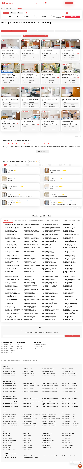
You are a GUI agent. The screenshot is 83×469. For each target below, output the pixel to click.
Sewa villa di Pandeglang (67, 442)
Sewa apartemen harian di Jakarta (10, 383)
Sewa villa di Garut (26, 438)
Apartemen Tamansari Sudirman (49, 242)
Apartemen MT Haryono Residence (12, 265)
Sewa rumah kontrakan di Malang (29, 423)
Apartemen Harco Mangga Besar (49, 302)
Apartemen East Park (47, 266)
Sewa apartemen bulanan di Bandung (30, 398)
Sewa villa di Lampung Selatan (48, 440)
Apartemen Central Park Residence (31, 293)
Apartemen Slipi (27, 286)
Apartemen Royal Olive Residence (50, 285)
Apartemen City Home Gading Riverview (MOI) (14, 224)
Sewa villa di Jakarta (66, 438)
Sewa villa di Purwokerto (67, 443)
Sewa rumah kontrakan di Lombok (69, 421)
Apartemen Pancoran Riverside (49, 241)
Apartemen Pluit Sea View (10, 241)
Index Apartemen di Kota (23, 330)
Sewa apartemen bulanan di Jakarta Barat (70, 399)
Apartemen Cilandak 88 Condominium (70, 310)
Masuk (77, 2)
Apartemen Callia (27, 227)
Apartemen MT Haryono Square (69, 276)
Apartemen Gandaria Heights (10, 264)
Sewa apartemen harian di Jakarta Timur (11, 386)
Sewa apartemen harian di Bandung (29, 383)
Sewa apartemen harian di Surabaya (49, 383)
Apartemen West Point (67, 306)
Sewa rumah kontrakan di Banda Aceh (30, 418)
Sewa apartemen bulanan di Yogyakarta (30, 406)
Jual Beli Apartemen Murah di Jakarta (10, 455)
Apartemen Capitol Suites (29, 278)
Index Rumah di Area (29, 332)
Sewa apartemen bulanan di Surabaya (50, 398)
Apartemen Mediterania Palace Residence (32, 252)
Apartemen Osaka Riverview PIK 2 (69, 313)
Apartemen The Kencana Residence (12, 313)
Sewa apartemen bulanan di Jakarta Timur (11, 401)
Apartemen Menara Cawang (10, 296)
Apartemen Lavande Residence (49, 286)
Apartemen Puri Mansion (68, 289)
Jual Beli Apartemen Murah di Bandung (10, 457)
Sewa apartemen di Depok (47, 369)
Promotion (19, 348)
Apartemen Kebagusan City (29, 240)
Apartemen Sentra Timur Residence (12, 245)
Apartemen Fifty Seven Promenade (50, 303)
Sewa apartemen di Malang (47, 371)
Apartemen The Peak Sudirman (69, 245)
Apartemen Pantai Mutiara (48, 310)
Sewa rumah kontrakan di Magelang (10, 423)
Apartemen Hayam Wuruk (29, 317)
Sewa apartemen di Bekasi (8, 369)
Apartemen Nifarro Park (29, 242)
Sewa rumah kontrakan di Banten (68, 418)
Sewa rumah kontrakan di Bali (68, 416)
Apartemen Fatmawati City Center (50, 314)
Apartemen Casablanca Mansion (69, 256)
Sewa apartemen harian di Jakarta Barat (70, 385)
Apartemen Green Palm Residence (69, 297)
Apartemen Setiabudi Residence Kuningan (51, 230)
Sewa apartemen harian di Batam (69, 388)
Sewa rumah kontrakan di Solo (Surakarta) (30, 426)
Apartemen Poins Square (10, 256)
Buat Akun (69, 2)
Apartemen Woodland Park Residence (31, 238)
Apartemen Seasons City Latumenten (50, 238)
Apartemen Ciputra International (11, 286)
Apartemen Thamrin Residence (69, 258)
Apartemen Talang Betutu (29, 268)
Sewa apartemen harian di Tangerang (69, 383)
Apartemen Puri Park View (48, 255)
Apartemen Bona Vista (28, 276)
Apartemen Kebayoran (9, 303)
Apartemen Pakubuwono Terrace (69, 241)
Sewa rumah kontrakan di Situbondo (10, 426)
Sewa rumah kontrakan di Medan (49, 423)
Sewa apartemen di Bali (6, 344)
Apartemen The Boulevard (29, 256)
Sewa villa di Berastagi (46, 436)
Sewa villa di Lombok (66, 440)
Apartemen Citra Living (67, 307)
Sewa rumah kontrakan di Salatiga (49, 425)
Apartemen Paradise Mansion (68, 268)
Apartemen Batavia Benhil (48, 259)
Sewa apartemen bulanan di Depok (69, 401)
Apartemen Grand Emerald (10, 269)
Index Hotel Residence (47, 332)
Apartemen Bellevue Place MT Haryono (51, 309)
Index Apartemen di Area (35, 330)
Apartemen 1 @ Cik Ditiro (10, 295)
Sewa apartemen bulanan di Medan (10, 403)
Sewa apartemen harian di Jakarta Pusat (30, 386)
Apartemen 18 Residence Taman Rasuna (51, 245)
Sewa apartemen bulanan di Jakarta (10, 398)
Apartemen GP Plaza (9, 262)
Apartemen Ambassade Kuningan (69, 228)
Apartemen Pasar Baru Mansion (69, 259)
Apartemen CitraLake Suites (68, 292)
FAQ (18, 344)
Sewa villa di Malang (26, 442)
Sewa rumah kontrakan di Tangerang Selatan (31, 414)
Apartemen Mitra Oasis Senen (11, 249)
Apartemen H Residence (48, 247)
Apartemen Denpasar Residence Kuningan (51, 227)
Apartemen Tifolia (47, 244)
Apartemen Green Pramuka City (11, 231)
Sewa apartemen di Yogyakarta (8, 350)
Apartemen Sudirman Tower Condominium (32, 265)
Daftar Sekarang (72, 335)
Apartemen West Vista (28, 280)
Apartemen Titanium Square (68, 269)
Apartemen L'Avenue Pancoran (69, 227)
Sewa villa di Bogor (66, 436)
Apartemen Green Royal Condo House (12, 304)
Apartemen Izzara (27, 312)
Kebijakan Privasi (17, 360)
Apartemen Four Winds (67, 285)
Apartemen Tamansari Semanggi (11, 261)
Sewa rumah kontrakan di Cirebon (9, 421)
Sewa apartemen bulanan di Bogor (49, 401)
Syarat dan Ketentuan (27, 360)
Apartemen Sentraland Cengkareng (12, 307)
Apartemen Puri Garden (48, 280)
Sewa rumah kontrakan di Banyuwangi (10, 419)
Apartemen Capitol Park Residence (69, 262)
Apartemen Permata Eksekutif (30, 310)
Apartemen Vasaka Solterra (10, 317)
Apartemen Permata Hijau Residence (50, 276)
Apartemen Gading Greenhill (68, 231)
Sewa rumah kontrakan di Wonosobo (49, 426)
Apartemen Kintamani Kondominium (50, 295)
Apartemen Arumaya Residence (49, 317)
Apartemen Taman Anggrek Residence (12, 293)
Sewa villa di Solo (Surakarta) (68, 445)
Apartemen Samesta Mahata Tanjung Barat (13, 319)
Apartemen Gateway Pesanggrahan (50, 258)
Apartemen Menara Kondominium (50, 265)
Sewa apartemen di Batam (67, 368)
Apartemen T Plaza (28, 295)
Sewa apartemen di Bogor (27, 369)
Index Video (56, 332)
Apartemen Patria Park (28, 234)
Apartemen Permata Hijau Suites (11, 310)
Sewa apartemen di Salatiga (28, 373)
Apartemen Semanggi (28, 292)
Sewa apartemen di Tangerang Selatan (70, 375)
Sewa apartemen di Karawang (9, 371)
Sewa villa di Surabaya (46, 447)
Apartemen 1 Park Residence (10, 282)
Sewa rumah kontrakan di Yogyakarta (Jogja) (71, 426)
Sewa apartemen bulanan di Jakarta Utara (30, 399)
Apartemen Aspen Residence (49, 279)
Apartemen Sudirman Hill (10, 302)
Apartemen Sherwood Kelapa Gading (12, 227)
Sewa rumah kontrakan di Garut (28, 421)
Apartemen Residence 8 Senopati (11, 240)
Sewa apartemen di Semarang (48, 373)
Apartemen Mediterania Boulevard (31, 266)
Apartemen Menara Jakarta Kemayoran (70, 317)
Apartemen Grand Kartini (29, 271)
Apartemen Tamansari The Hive (11, 288)
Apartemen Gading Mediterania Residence (71, 247)
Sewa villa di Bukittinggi (7, 438)
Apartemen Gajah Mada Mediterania (70, 249)
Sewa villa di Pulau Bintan (27, 443)
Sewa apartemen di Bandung (7, 346)
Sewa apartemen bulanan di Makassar (10, 406)
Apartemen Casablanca (48, 271)
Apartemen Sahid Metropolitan (49, 262)
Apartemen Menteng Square (49, 231)
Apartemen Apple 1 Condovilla (11, 316)
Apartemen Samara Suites (29, 316)
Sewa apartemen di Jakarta (7, 348)
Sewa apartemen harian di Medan (9, 388)
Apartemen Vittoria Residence (49, 296)
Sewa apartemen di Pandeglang (9, 373)
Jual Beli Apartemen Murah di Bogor (29, 455)
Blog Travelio (20, 346)
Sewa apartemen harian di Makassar (10, 391)
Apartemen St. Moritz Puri (10, 233)
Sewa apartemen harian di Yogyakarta (30, 391)
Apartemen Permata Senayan (30, 261)
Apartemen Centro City (47, 237)
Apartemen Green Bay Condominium (70, 299)
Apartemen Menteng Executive (69, 255)
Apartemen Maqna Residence (11, 292)
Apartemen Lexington (67, 288)
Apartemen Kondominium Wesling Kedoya (32, 302)
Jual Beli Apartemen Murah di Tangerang (70, 455)
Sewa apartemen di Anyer (8, 368)
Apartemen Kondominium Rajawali (69, 295)
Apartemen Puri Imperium (10, 271)
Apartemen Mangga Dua (29, 279)
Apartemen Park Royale (67, 265)
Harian (5, 12)
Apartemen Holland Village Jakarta (31, 313)
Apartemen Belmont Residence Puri (50, 233)
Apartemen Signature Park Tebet (30, 241)
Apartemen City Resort (67, 286)
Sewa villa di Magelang (7, 442)
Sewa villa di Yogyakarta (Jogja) (9, 449)
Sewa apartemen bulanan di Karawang (70, 406)
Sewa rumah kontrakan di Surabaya (49, 414)
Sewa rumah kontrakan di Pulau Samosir (11, 425)
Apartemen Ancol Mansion (29, 228)
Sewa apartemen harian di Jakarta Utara (30, 385)
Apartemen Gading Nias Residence (11, 247)
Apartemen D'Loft (66, 309)
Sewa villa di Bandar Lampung (68, 433)
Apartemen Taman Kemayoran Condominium (72, 279)
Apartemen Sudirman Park (29, 245)
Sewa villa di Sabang (7, 445)
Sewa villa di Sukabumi (27, 447)
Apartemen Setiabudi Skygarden (11, 242)
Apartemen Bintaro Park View (10, 278)
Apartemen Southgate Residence (11, 312)
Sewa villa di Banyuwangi (67, 435)
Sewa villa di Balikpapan (47, 433)
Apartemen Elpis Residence (10, 285)
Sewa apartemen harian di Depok (68, 386)
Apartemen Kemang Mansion (68, 240)
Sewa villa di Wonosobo (66, 447)
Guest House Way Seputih (48, 269)
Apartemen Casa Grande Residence (12, 251)
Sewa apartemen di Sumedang (9, 375)
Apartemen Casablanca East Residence (51, 278)
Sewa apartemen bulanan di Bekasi (10, 399)
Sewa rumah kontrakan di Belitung (49, 419)
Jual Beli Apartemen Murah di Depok (49, 455)
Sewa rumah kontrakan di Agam (28, 416)
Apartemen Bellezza (47, 261)
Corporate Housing (38, 2)
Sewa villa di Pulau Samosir (47, 443)
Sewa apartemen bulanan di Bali (28, 403)
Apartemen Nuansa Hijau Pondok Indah (31, 283)
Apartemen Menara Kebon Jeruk (49, 316)
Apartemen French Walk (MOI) (69, 302)
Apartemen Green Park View (10, 234)
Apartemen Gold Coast (67, 282)
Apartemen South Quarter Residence (70, 303)
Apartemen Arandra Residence (11, 314)
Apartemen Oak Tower (28, 288)
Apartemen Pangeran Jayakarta (30, 285)
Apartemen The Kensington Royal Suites (51, 297)
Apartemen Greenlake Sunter (68, 238)
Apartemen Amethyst (9, 280)
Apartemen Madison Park (10, 230)
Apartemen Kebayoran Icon (10, 289)
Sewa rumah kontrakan (7, 412)
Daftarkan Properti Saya (57, 2)
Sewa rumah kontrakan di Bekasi (68, 414)
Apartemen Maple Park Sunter (30, 258)
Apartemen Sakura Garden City (30, 303)
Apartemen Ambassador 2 (68, 293)
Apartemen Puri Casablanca (29, 262)
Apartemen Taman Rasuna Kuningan (31, 231)
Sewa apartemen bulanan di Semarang (50, 406)
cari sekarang (72, 16)
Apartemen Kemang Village (48, 240)
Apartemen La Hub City (67, 314)
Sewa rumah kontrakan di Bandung (69, 412)
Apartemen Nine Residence (68, 296)
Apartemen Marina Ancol (48, 264)
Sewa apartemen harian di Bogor (49, 386)
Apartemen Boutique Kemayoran (11, 255)
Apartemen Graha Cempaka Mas (49, 268)
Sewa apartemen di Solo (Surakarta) (69, 373)
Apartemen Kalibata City (29, 259)
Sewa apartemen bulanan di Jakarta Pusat (31, 401)
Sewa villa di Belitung (26, 436)
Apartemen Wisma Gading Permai (30, 249)
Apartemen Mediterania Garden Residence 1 (33, 264)
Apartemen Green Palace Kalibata (69, 251)
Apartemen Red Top (47, 288)
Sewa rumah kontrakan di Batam (29, 419)
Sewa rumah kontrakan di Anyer (48, 416)
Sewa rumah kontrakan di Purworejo (29, 425)
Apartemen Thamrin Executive (11, 228)
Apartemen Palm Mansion (68, 316)
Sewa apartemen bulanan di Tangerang (70, 398)
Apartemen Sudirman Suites (29, 282)
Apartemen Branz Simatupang (11, 299)
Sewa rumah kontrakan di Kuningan (49, 421)
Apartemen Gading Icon (28, 255)
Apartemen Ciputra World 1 (10, 306)
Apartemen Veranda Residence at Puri (70, 278)
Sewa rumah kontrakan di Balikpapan (10, 418)
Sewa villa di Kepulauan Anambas (9, 440)
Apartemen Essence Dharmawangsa (70, 233)
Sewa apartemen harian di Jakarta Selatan (50, 385)
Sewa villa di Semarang (27, 445)
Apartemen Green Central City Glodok (50, 249)
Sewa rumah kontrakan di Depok (9, 414)
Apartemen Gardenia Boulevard (69, 244)
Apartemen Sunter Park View (49, 252)
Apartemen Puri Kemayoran (48, 256)
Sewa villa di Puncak (26, 449)
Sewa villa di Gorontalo (46, 438)
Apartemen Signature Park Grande (11, 259)
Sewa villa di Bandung (7, 435)
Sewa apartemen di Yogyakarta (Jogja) (10, 376)
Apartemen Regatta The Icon (49, 319)
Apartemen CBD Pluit (9, 266)
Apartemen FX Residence (68, 237)
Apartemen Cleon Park (47, 306)
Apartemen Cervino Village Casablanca (31, 230)
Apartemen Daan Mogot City (49, 313)
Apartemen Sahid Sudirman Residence (12, 238)
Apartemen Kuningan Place (68, 266)
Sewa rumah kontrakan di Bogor (9, 416)
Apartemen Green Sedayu (48, 307)
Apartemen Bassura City (67, 230)
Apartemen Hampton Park (10, 237)
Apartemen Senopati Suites (68, 261)
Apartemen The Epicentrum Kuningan (31, 297)
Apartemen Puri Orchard (48, 289)
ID (47, 2)
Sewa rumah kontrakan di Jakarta (49, 412)
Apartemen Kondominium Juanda (30, 309)
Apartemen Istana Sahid (29, 307)
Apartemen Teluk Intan (47, 273)
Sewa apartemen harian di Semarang (49, 391)
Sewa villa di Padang (46, 442)
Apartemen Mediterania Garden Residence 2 (71, 242)
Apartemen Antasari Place (68, 319)
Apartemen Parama (9, 283)
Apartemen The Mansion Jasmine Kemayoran (72, 304)
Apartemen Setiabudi (47, 251)
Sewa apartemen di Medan (67, 371)
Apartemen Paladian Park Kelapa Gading (71, 234)
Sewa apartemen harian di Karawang (69, 391)
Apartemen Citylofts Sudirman (49, 292)
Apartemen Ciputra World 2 (48, 283)
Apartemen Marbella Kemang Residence (71, 280)
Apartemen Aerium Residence (30, 306)
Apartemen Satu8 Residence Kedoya (31, 233)
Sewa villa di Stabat (6, 447)
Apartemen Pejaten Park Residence (12, 297)
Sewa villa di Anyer (6, 433)
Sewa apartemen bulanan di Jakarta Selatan (51, 399)
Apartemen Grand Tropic (48, 312)
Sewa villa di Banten (46, 435)
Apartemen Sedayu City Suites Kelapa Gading (14, 309)
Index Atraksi (52, 330)
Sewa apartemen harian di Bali (28, 388)
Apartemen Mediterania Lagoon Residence (32, 237)
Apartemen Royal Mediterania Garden (12, 258)
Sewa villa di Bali (25, 433)
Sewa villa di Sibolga (46, 445)
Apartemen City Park (9, 273)
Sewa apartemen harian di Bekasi (9, 385)
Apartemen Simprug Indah (29, 319)
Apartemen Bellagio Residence (30, 251)
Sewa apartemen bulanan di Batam (69, 403)
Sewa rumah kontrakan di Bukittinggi (69, 419)
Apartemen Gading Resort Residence (50, 293)
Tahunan (20, 12)
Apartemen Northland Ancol (10, 244)
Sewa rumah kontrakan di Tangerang (29, 412)
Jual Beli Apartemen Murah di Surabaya (30, 457)
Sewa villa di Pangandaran (8, 443)
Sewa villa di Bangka (26, 435)
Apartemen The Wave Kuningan (49, 228)
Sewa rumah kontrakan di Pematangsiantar (71, 423)
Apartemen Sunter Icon (67, 283)
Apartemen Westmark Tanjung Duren (50, 224)
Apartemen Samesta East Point (30, 304)
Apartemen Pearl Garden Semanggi (50, 282)
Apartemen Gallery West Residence (12, 279)
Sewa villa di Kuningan (26, 440)
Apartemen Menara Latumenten (11, 276)
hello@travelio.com (38, 346)
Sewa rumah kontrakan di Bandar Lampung (51, 418)
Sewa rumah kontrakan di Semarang (69, 425)
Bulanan (13, 12)
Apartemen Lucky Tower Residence (70, 273)
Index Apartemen (44, 330)
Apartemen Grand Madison (48, 299)
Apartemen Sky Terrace (67, 252)
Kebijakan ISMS (36, 360)
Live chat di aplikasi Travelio (40, 344)
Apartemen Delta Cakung (68, 312)
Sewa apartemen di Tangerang (48, 375)
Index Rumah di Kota (61, 330)
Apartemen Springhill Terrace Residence (13, 268)
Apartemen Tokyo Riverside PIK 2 (30, 314)
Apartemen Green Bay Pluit (68, 224)
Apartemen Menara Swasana (49, 304)
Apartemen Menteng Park (29, 269)
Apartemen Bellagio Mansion (29, 296)
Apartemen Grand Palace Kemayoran (31, 244)
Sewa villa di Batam (6, 436)
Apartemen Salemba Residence (69, 264)
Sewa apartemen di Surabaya (7, 352)
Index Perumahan (38, 332)
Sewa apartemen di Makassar (28, 371)
